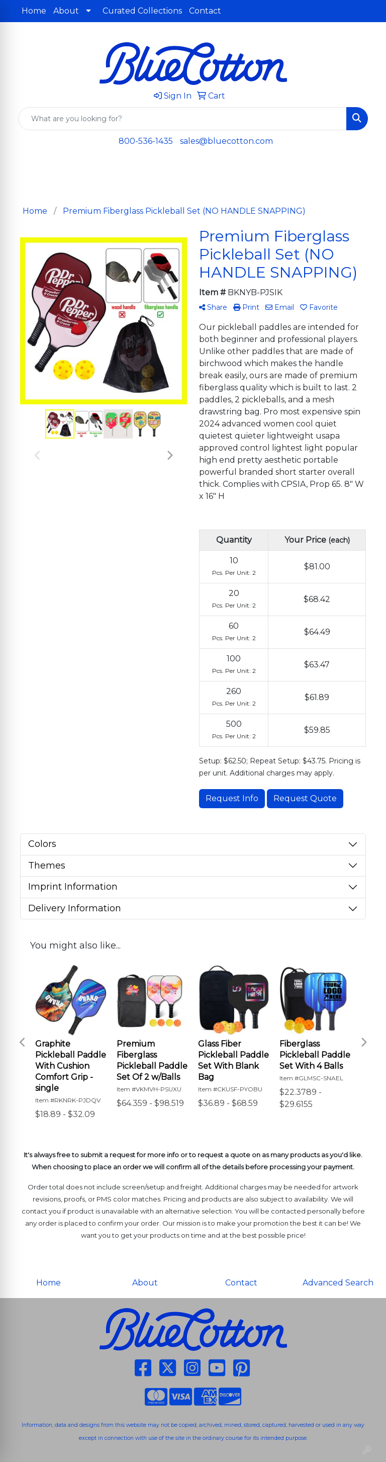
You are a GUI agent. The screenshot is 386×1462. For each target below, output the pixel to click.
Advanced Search (338, 1282)
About (66, 11)
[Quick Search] (182, 118)
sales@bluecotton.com (226, 141)
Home (34, 11)
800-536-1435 (146, 141)
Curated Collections (142, 11)
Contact (205, 11)
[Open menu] (366, 170)
